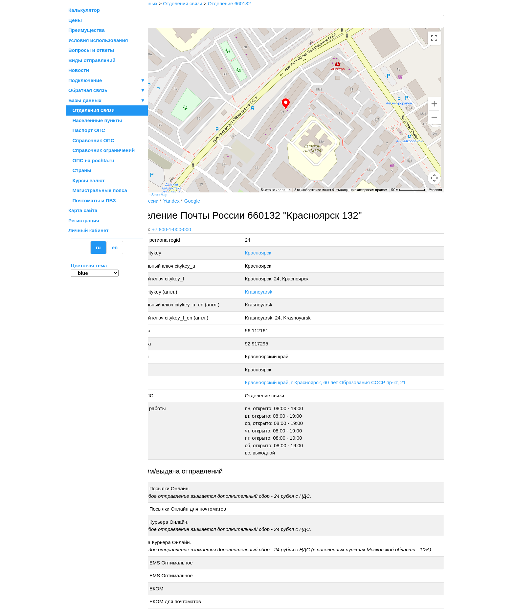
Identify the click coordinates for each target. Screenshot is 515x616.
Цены (75, 20)
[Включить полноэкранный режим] (434, 38)
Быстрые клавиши (275, 190)
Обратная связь (106, 90)
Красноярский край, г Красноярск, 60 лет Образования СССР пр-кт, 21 (341, 382)
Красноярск (274, 252)
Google (218, 201)
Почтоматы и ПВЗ (92, 200)
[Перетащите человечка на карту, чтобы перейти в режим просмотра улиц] (434, 178)
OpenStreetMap (181, 195)
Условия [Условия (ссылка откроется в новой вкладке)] (435, 190)
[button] (298, 104)
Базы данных (84, 100)
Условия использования (98, 40)
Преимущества (86, 30)
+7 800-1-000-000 (197, 229)
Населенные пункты (95, 120)
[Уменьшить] (434, 117)
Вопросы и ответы (91, 50)
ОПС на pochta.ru (91, 160)
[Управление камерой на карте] (434, 154)
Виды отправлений (91, 60)
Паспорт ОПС (86, 130)
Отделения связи (91, 110)
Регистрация (83, 220)
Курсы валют (86, 180)
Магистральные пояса (97, 190)
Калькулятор (84, 10)
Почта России (168, 201)
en (115, 247)
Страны (79, 170)
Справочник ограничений (101, 150)
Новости (78, 70)
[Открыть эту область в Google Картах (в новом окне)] (165, 188)
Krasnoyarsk (275, 292)
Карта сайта (82, 210)
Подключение (106, 80)
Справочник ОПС (91, 140)
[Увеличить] (434, 103)
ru (98, 247)
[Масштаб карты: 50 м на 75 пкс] (408, 190)
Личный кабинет (88, 230)
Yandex (197, 201)
